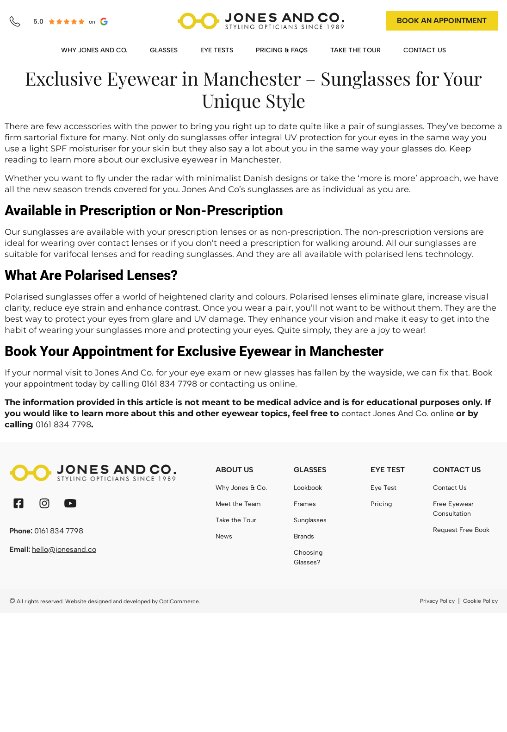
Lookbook (308, 488)
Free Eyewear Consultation (453, 509)
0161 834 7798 (169, 384)
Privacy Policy (437, 601)
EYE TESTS (216, 50)
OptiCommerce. (179, 601)
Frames (305, 504)
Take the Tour (236, 520)
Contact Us (450, 488)
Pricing (381, 504)
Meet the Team (238, 504)
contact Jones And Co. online (397, 413)
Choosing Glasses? (308, 557)
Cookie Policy (480, 601)
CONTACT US (424, 50)
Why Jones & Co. (241, 488)
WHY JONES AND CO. (94, 50)
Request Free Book (461, 530)
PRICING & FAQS (282, 50)
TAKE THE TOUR (355, 50)
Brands (304, 536)
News (224, 536)
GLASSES (164, 50)
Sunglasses (310, 520)
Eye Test (383, 488)
